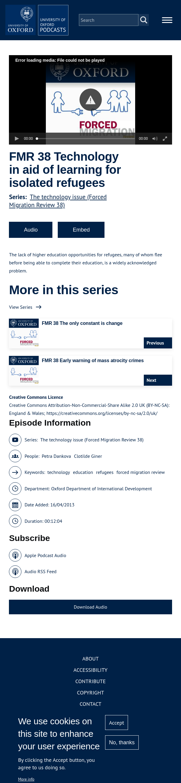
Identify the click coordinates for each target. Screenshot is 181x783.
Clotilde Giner (88, 460)
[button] (90, 104)
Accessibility (90, 674)
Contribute (90, 685)
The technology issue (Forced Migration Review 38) (58, 205)
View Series (20, 311)
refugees (105, 476)
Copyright (90, 696)
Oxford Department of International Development (101, 492)
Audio (31, 234)
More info (26, 779)
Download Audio (90, 611)
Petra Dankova (56, 460)
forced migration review (140, 476)
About (90, 662)
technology (58, 476)
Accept (116, 722)
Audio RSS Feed (40, 576)
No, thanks (122, 742)
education (83, 476)
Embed (81, 234)
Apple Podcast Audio (45, 559)
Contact (91, 708)
